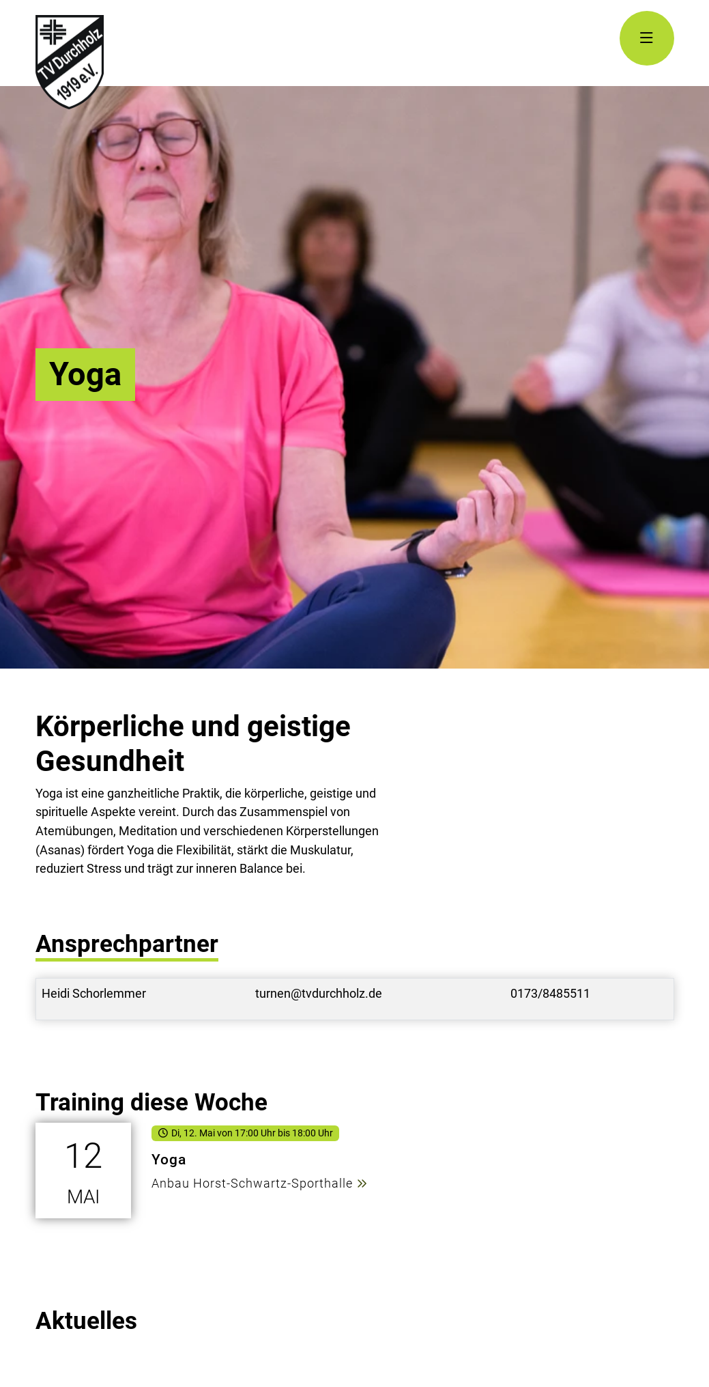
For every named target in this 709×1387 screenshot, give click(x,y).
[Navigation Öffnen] (647, 38)
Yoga (168, 1159)
